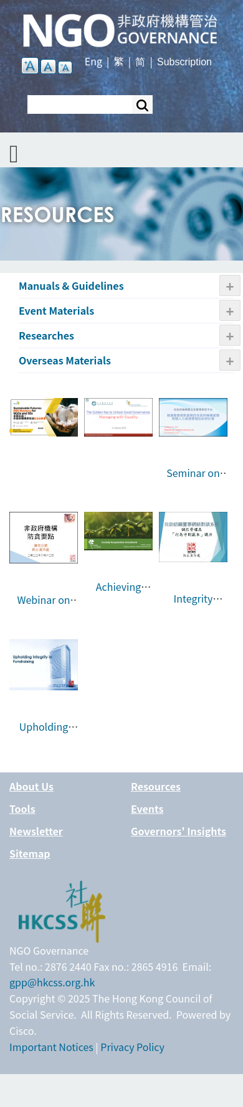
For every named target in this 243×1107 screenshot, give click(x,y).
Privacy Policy (132, 1046)
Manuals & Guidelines (71, 285)
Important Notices (51, 1046)
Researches (46, 335)
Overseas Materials (65, 360)
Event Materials (56, 310)
